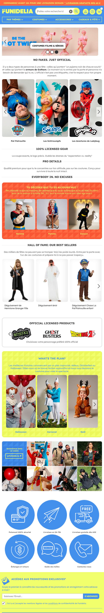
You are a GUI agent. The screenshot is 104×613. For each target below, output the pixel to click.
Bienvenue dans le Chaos (14, 450)
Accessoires (63, 19)
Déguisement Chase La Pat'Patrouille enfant (84, 307)
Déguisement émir (47, 305)
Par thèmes (14, 19)
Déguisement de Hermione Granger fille (16, 307)
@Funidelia (13, 456)
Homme (20, 233)
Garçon (84, 233)
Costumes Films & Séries (51, 45)
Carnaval (52, 432)
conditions (53, 603)
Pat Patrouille (18, 141)
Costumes (38, 19)
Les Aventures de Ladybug (86, 141)
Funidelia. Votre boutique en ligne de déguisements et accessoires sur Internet (17, 11)
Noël (83, 432)
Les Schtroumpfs (52, 141)
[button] (99, 42)
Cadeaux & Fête (88, 19)
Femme (52, 233)
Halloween (21, 432)
